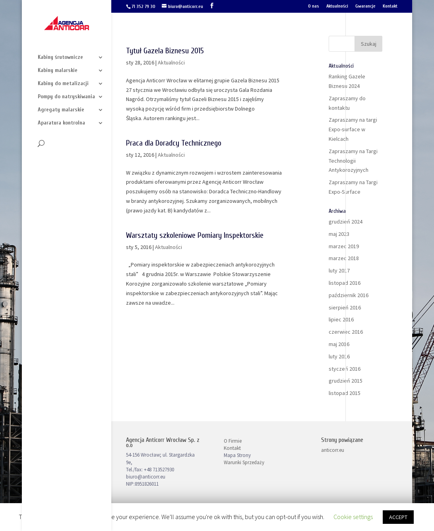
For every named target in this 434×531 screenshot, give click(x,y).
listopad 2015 (344, 393)
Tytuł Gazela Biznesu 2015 (165, 50)
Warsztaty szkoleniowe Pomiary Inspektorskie (195, 235)
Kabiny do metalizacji (63, 84)
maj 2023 (339, 233)
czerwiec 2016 (346, 331)
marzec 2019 (344, 246)
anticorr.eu (332, 450)
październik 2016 (348, 295)
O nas (313, 6)
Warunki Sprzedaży (244, 462)
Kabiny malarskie (58, 71)
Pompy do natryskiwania (66, 97)
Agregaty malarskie (61, 110)
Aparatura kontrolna (61, 123)
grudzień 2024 (345, 221)
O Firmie (233, 441)
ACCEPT (398, 517)
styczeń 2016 (344, 368)
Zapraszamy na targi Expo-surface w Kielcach (353, 129)
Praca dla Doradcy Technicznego (173, 143)
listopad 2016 (344, 282)
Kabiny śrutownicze (60, 57)
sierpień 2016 (345, 307)
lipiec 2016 (341, 319)
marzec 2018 (344, 258)
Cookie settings (353, 517)
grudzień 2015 (345, 380)
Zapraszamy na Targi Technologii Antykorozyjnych (353, 161)
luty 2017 (339, 270)
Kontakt (390, 6)
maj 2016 (339, 344)
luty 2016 (339, 356)
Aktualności (337, 6)
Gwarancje (365, 6)
